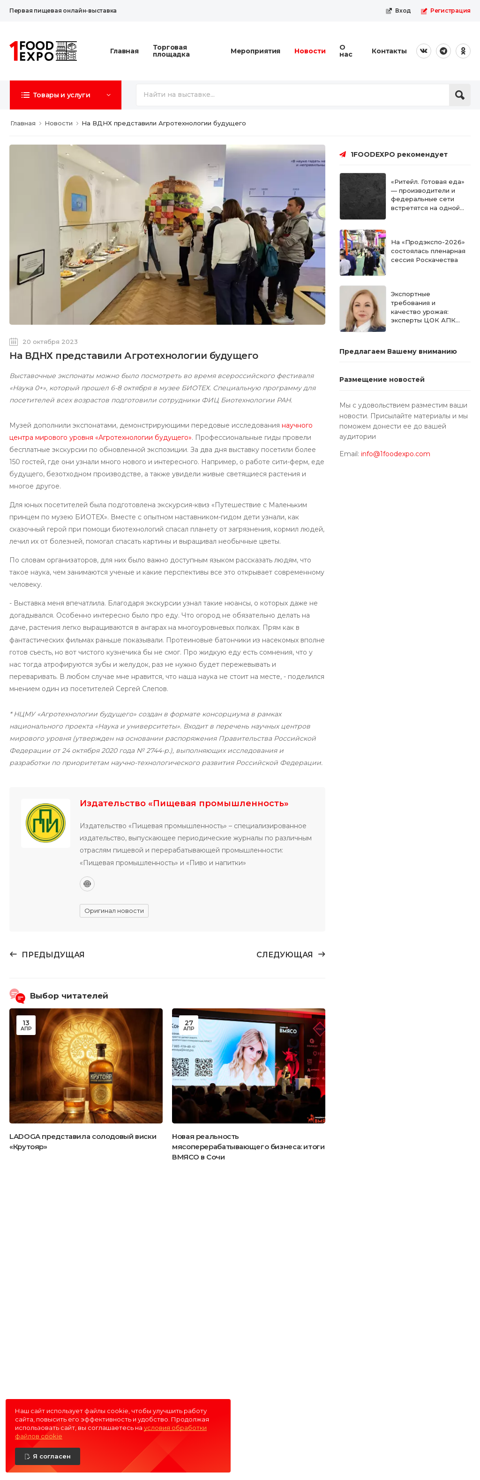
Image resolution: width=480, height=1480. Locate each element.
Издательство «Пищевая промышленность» (184, 803)
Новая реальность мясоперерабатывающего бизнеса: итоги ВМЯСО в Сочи (248, 1146)
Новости (309, 51)
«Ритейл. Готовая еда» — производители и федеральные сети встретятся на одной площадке (428, 199)
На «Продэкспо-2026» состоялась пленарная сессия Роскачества (428, 250)
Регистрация (445, 11)
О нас (345, 50)
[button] (65, 94)
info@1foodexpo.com (395, 454)
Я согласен (52, 1456)
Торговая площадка (171, 50)
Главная (124, 51)
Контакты (389, 51)
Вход (398, 11)
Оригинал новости (114, 910)
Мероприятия (256, 51)
